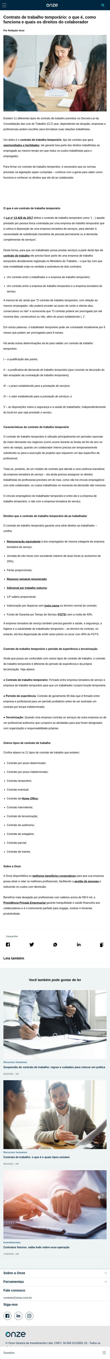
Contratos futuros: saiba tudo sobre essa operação (36, 1247)
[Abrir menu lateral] (4, 5)
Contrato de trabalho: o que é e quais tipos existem (36, 1157)
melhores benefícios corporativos (54, 875)
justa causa (51, 605)
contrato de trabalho (16, 255)
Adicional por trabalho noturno (27, 587)
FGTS (62, 614)
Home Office (30, 798)
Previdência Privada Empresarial (24, 902)
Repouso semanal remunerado (27, 579)
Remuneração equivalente (23, 541)
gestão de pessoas (86, 881)
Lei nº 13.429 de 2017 (19, 217)
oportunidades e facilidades (21, 145)
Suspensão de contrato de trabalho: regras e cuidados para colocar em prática (54, 1067)
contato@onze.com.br (17, 1297)
